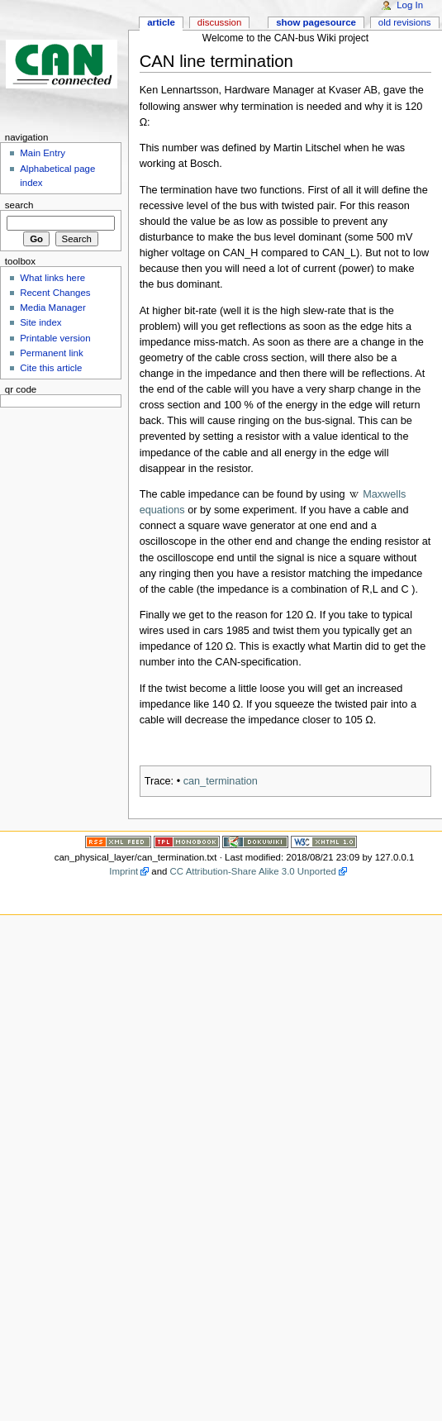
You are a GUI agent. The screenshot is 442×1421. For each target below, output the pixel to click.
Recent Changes (55, 293)
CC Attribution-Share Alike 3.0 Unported (253, 871)
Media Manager (53, 307)
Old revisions (404, 22)
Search (19, 205)
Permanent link (51, 353)
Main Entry (42, 153)
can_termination (220, 781)
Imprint (123, 871)
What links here (52, 278)
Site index (40, 322)
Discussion (219, 22)
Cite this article (51, 368)
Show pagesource (316, 22)
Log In (410, 5)
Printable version (55, 338)
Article (161, 22)
